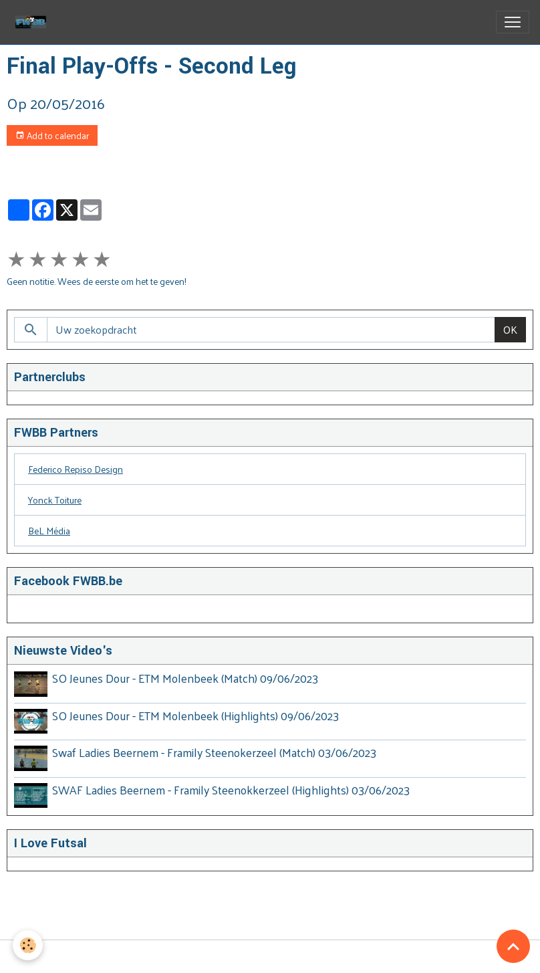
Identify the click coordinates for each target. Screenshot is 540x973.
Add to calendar (52, 135)
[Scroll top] (513, 946)
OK (510, 329)
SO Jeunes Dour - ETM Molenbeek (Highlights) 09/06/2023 (196, 715)
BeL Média (49, 530)
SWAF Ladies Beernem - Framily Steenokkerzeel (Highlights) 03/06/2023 (231, 787)
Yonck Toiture (55, 500)
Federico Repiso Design (75, 469)
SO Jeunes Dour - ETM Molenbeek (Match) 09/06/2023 (186, 678)
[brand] (33, 22)
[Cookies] (28, 945)
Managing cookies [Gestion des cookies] (270, 955)
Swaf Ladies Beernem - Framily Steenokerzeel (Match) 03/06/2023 (215, 751)
